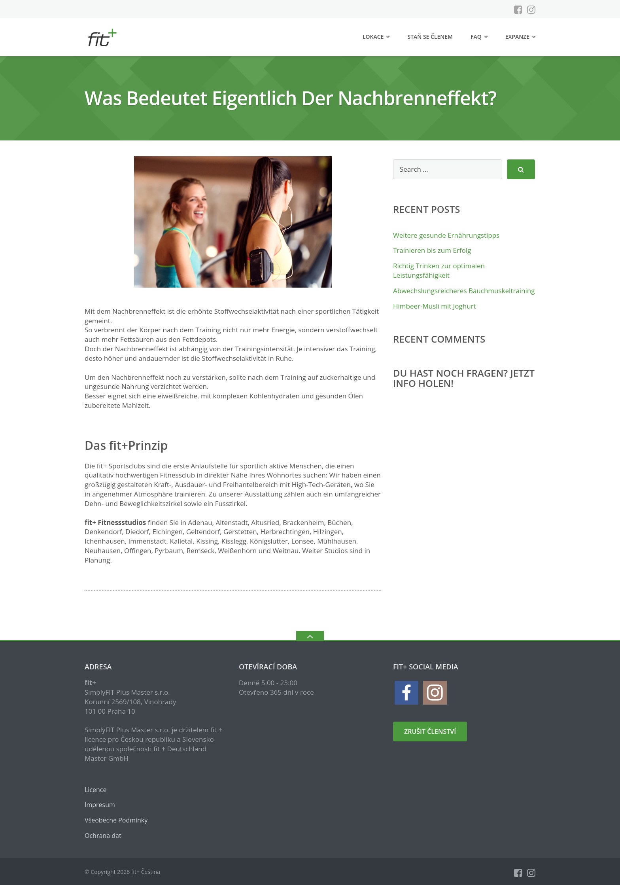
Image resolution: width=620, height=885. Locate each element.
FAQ (476, 36)
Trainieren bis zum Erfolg (432, 250)
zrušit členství (430, 731)
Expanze (517, 36)
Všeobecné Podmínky (116, 820)
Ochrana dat (103, 835)
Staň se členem (430, 36)
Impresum (100, 804)
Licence (96, 789)
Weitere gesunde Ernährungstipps (446, 235)
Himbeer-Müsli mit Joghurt (434, 306)
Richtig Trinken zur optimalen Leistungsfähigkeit (439, 270)
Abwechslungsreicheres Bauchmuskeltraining (464, 290)
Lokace (373, 36)
